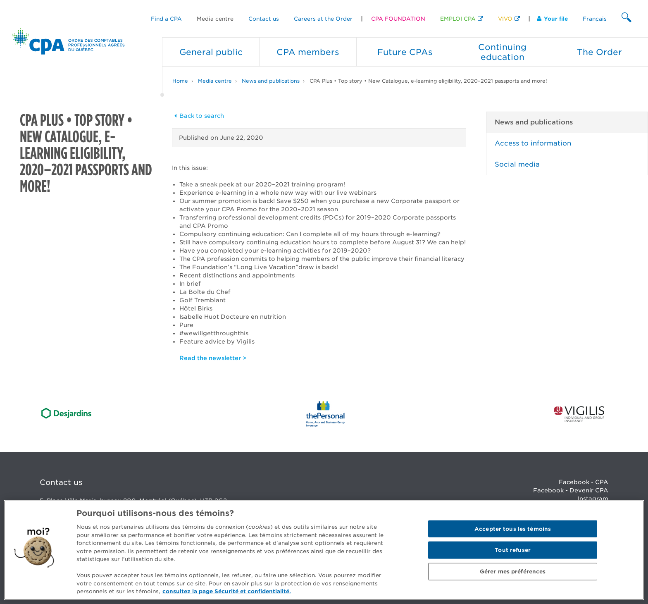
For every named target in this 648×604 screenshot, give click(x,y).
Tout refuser (513, 550)
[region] (324, 550)
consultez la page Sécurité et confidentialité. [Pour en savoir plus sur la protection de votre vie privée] (226, 591)
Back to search (198, 115)
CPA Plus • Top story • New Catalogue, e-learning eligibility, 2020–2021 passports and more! (428, 81)
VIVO (505, 19)
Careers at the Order (323, 19)
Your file (552, 19)
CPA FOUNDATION (398, 19)
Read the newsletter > (212, 358)
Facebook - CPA (583, 482)
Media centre (215, 19)
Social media (517, 164)
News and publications (271, 81)
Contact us (263, 19)
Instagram (593, 498)
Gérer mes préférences (513, 571)
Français (595, 19)
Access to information (533, 143)
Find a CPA (166, 19)
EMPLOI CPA (458, 19)
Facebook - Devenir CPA (570, 490)
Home (180, 81)
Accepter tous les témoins (512, 528)
